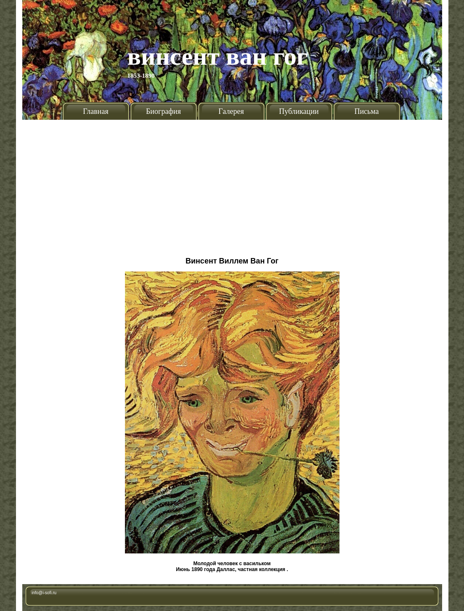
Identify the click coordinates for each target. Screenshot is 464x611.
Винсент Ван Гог (217, 56)
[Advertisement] (232, 185)
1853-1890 (141, 75)
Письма (366, 111)
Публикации (298, 111)
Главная (95, 111)
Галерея (231, 111)
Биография (163, 111)
